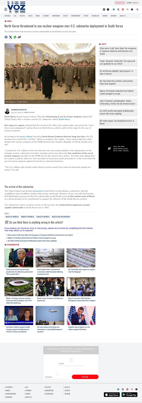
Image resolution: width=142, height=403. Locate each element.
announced (38, 191)
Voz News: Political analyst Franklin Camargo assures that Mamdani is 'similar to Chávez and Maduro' (18, 329)
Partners (113, 16)
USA (15, 16)
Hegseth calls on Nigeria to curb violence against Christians (79, 328)
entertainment (75, 16)
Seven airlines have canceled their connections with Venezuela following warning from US (50, 272)
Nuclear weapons (61, 217)
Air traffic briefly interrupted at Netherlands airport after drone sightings (32, 241)
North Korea (27, 217)
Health (30, 16)
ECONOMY (46, 16)
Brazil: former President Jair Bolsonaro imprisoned (50, 299)
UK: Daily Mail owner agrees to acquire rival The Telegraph (81, 271)
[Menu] (5, 9)
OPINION (105, 16)
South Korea (12, 217)
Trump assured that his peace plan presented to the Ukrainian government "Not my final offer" (19, 272)
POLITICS (22, 16)
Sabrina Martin (19, 110)
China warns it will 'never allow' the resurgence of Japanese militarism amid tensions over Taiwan (40, 235)
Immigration (56, 16)
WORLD (38, 16)
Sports (86, 16)
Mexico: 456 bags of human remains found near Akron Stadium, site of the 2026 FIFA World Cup (19, 300)
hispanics (7, 16)
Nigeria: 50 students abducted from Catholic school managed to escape (32, 238)
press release (26, 136)
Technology (95, 16)
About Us (122, 16)
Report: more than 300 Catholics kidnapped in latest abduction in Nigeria (81, 299)
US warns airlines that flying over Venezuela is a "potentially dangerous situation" (49, 329)
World (9, 21)
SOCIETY (65, 16)
